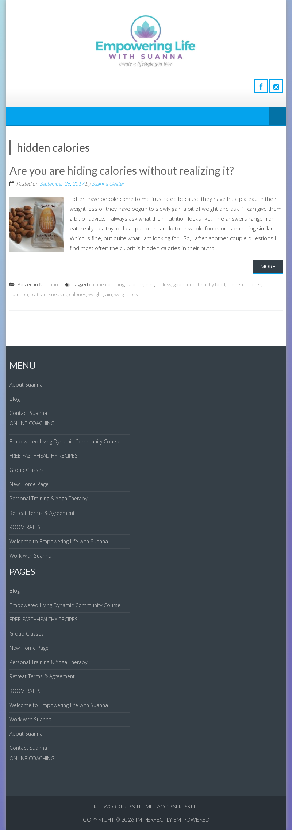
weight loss (126, 294)
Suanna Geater (108, 184)
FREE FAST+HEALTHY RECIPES (43, 455)
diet (150, 284)
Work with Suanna (30, 555)
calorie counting (106, 284)
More (267, 266)
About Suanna (26, 384)
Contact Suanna (28, 413)
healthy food (211, 284)
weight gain (100, 294)
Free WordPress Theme (122, 806)
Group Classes (26, 469)
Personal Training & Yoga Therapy (48, 498)
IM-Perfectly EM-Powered (172, 819)
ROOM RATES (25, 527)
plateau (38, 294)
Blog (14, 398)
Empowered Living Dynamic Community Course (64, 441)
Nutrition (48, 284)
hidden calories (244, 284)
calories (134, 284)
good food (184, 284)
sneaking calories (67, 294)
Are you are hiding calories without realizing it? (121, 170)
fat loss (163, 284)
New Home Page (29, 484)
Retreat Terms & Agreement (42, 512)
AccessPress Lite (179, 806)
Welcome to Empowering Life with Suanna (58, 541)
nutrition (18, 294)
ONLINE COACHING (31, 423)
